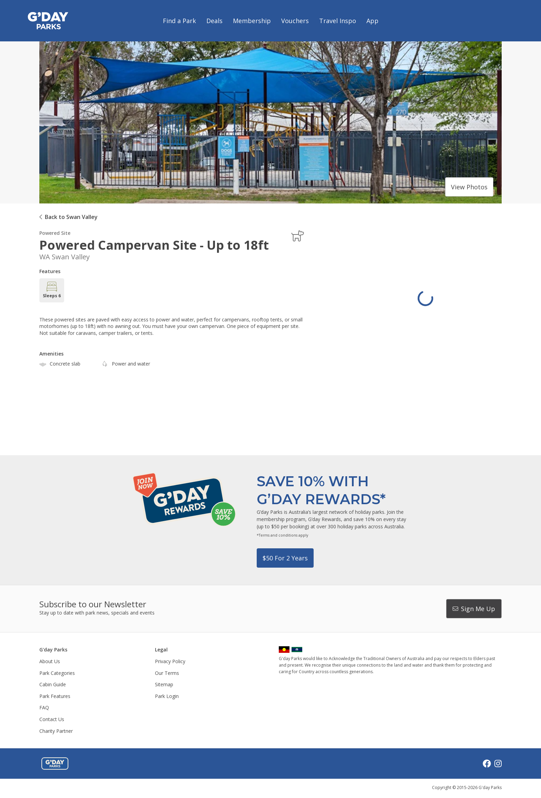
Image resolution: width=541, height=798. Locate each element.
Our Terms (167, 673)
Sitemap (164, 684)
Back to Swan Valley (71, 217)
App (372, 21)
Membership (252, 21)
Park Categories (57, 673)
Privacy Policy (170, 661)
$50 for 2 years (285, 558)
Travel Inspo (337, 21)
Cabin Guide (52, 684)
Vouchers (295, 21)
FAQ (44, 707)
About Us (49, 661)
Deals (214, 21)
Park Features (54, 696)
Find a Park (179, 21)
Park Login (167, 696)
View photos (469, 187)
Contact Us (51, 719)
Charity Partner (56, 731)
